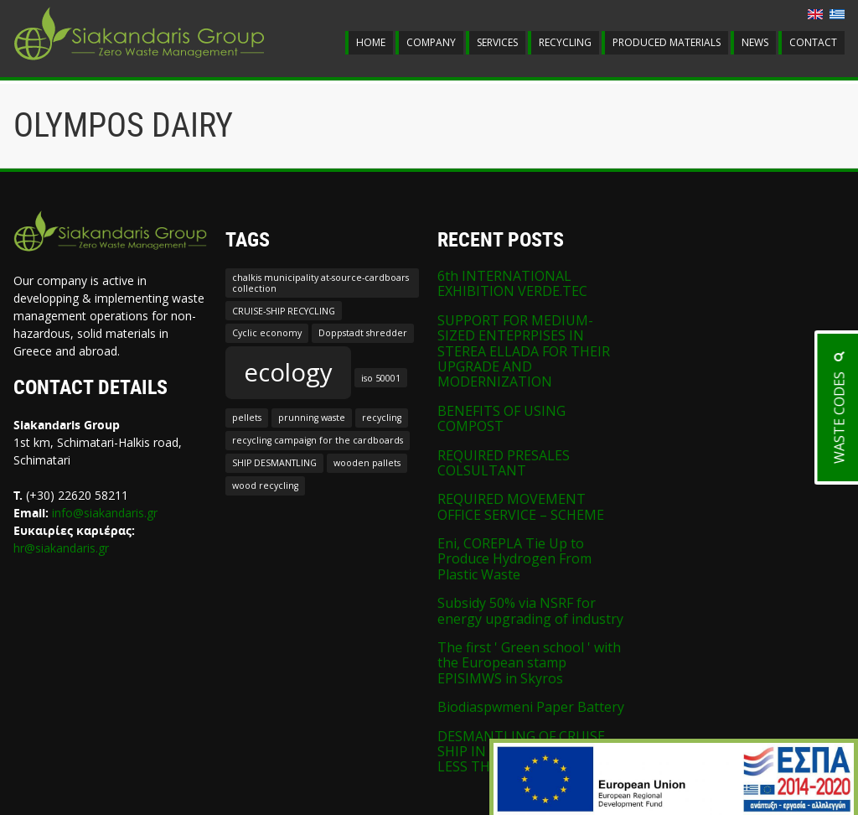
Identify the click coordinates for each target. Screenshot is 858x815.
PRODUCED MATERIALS (666, 42)
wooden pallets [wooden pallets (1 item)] (367, 463)
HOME (370, 42)
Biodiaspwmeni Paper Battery (530, 707)
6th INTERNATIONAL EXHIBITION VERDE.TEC (512, 283)
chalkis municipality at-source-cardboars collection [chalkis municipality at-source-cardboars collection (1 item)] (320, 282)
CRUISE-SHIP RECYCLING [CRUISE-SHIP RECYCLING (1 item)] (283, 311)
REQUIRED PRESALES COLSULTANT (503, 463)
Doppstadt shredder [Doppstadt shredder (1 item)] (362, 333)
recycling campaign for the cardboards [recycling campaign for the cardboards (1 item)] (317, 440)
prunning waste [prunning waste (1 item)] (311, 417)
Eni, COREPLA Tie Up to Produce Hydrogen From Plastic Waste (514, 559)
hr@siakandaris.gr (61, 548)
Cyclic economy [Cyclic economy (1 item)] (267, 333)
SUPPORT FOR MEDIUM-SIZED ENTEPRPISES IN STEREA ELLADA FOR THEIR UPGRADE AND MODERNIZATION (523, 351)
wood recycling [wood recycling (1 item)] (265, 485)
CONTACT (813, 42)
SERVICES (497, 42)
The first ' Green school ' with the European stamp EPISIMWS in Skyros (529, 663)
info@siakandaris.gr (105, 513)
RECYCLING (565, 42)
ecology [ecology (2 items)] (288, 372)
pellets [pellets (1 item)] (246, 417)
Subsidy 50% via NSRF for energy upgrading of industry (530, 610)
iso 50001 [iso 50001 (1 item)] (381, 378)
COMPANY (431, 42)
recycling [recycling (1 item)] (381, 417)
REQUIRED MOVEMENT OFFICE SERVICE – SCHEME (520, 506)
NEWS (755, 42)
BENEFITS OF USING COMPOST (501, 418)
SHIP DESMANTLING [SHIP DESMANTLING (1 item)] (274, 463)
